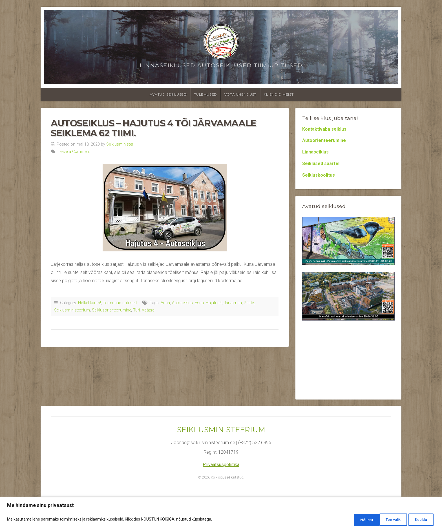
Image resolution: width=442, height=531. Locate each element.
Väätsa (148, 310)
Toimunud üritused (120, 302)
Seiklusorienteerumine (111, 310)
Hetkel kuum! (89, 302)
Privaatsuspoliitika (221, 464)
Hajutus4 (214, 302)
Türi (136, 310)
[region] (221, 515)
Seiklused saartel (320, 163)
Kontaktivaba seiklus (324, 129)
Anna (165, 302)
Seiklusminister (119, 144)
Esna (199, 302)
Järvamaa (233, 302)
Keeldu (388, 520)
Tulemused (205, 94)
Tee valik (355, 520)
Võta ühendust (240, 94)
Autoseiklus (182, 302)
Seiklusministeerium (72, 310)
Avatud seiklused (168, 94)
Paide (249, 302)
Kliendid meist (278, 94)
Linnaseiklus (315, 152)
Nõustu (420, 520)
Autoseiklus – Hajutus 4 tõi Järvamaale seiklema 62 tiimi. (153, 128)
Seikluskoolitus (318, 175)
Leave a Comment (74, 151)
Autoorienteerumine (324, 140)
